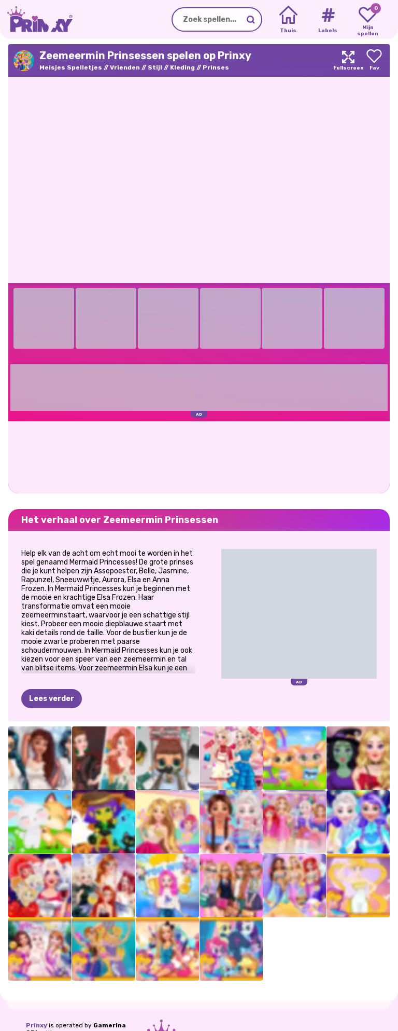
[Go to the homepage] (36, 19)
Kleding (182, 67)
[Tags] (328, 19)
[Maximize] (348, 60)
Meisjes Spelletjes (70, 67)
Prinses (216, 67)
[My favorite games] (367, 19)
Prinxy (36, 1025)
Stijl (155, 67)
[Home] (288, 19)
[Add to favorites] (374, 60)
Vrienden (125, 67)
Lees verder (51, 698)
